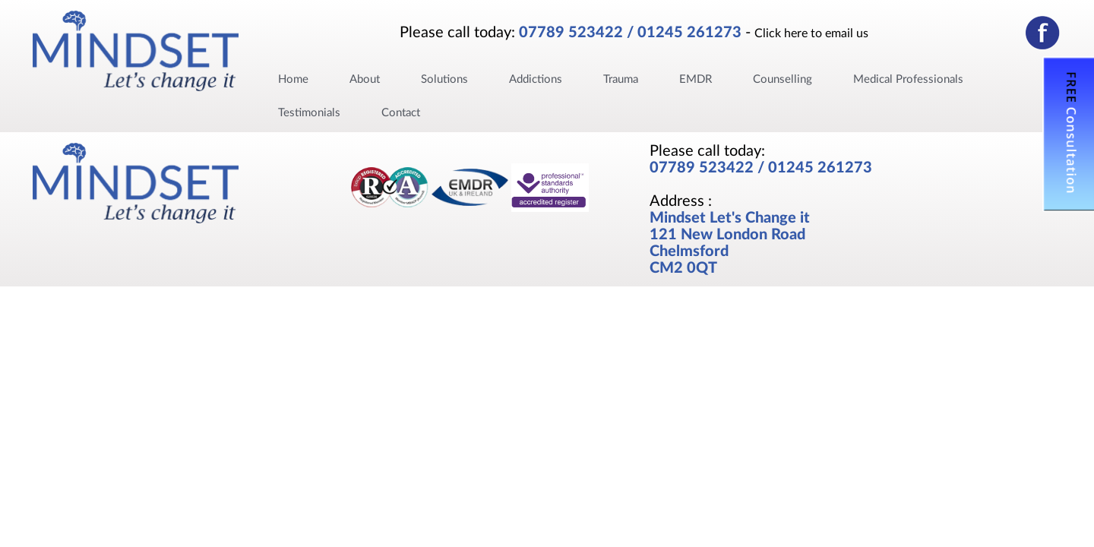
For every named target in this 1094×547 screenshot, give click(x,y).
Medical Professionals (908, 79)
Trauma (620, 79)
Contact (400, 113)
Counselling (782, 79)
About (364, 79)
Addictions (535, 79)
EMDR (695, 79)
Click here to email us (811, 33)
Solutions (444, 79)
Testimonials (309, 113)
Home (293, 79)
